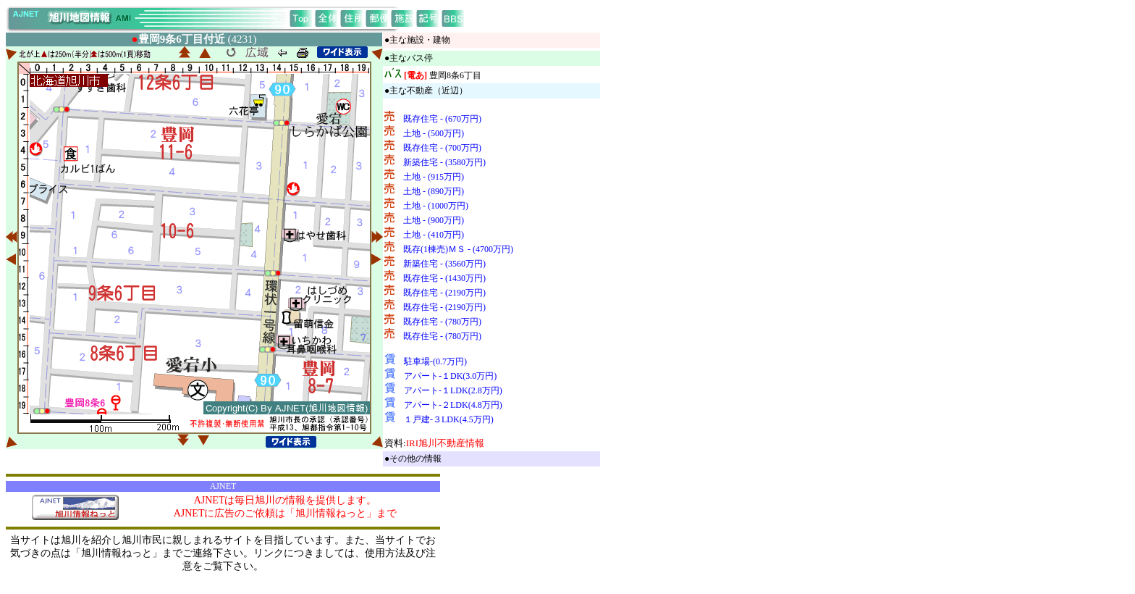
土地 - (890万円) (433, 191)
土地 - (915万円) (433, 177)
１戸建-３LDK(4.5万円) (449, 419)
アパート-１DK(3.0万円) (450, 376)
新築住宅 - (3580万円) (444, 162)
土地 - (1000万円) (435, 206)
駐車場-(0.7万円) (435, 361)
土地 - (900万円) (433, 220)
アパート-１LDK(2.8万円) (453, 390)
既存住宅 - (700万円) (442, 148)
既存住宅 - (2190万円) (444, 293)
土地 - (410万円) (433, 235)
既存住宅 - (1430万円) (444, 278)
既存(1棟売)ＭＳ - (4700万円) (458, 249)
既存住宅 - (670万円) (442, 119)
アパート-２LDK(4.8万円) (453, 405)
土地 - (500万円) (433, 133)
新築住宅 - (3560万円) (444, 264)
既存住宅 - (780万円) (442, 322)
